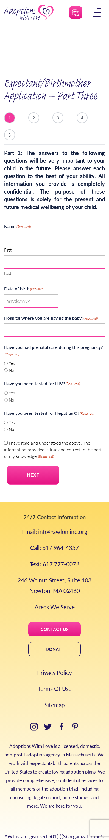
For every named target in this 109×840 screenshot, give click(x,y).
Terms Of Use (54, 676)
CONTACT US (55, 616)
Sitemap (54, 692)
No (11, 357)
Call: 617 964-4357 (54, 535)
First (8, 237)
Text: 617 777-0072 (54, 551)
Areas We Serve (55, 594)
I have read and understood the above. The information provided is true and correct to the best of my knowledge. (53, 436)
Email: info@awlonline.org (54, 519)
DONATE (55, 636)
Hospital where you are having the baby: (51, 305)
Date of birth (24, 275)
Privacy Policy (54, 660)
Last (7, 260)
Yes (12, 350)
